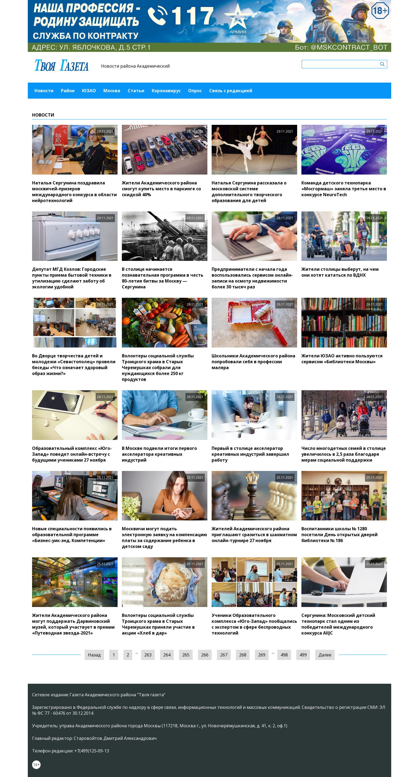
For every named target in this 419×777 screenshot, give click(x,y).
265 (185, 655)
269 (261, 655)
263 (148, 655)
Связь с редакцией (230, 91)
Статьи (136, 91)
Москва (111, 91)
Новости (43, 91)
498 (284, 655)
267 (223, 655)
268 (242, 655)
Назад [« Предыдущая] (94, 655)
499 (303, 655)
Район (68, 91)
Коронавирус (166, 91)
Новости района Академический (135, 66)
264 (166, 655)
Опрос (195, 91)
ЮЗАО (89, 91)
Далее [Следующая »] (325, 655)
